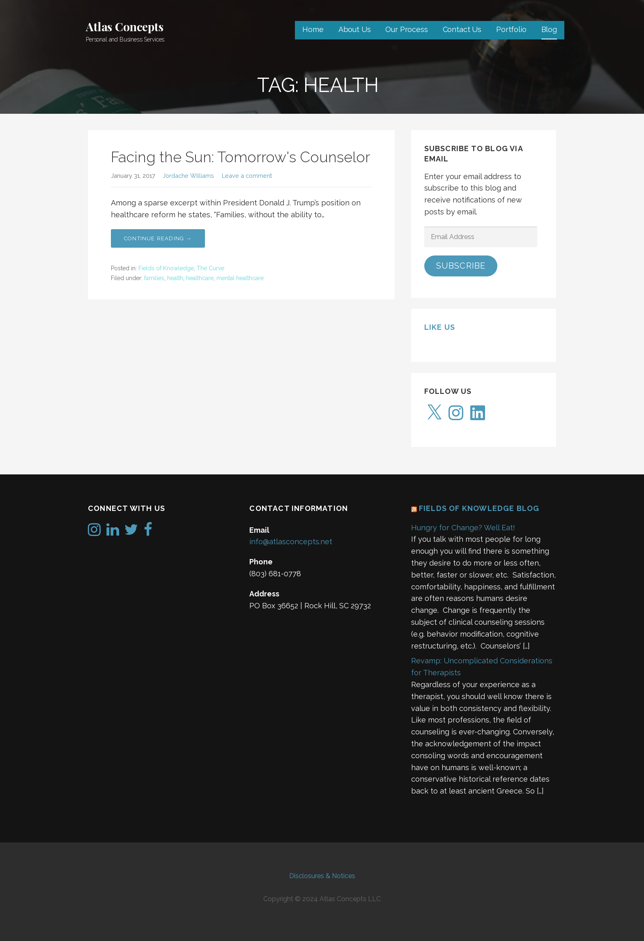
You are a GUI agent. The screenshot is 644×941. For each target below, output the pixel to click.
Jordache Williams (188, 175)
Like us (439, 327)
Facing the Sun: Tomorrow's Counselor (240, 157)
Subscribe (461, 266)
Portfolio (511, 29)
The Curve (210, 268)
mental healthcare (240, 278)
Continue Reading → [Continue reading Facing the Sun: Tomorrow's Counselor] (158, 238)
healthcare (200, 278)
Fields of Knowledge (166, 268)
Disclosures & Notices (322, 876)
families (154, 278)
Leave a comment (247, 175)
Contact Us (462, 29)
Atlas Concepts (124, 26)
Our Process (406, 29)
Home (312, 29)
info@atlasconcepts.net (290, 541)
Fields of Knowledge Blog (479, 508)
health (175, 278)
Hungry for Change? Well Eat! (463, 527)
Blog (549, 29)
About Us (354, 29)
